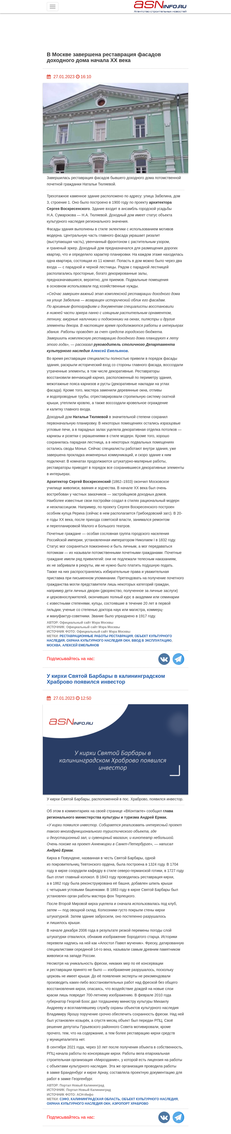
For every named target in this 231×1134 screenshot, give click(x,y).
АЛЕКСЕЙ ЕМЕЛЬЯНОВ (80, 645)
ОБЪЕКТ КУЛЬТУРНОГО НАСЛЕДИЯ (150, 1099)
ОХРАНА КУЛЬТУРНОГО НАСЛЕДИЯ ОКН (98, 640)
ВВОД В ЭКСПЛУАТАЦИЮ (152, 640)
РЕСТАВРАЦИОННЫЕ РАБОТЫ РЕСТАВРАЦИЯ (96, 636)
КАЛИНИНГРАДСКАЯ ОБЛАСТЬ (95, 1099)
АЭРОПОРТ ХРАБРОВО (130, 1103)
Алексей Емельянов (109, 351)
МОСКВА (54, 645)
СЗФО (64, 1099)
